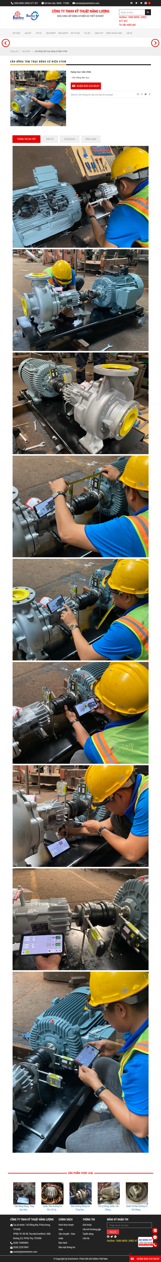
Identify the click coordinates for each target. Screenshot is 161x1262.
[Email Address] (129, 1225)
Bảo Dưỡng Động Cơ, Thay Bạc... (108, 1207)
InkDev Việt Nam (100, 1258)
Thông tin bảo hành (114, 33)
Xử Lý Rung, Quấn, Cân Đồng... (137, 1207)
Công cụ (98, 33)
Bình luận (91, 139)
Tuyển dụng (88, 1233)
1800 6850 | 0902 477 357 (26, 3)
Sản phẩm (50, 33)
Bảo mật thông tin (67, 1247)
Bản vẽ (50, 139)
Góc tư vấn (75, 33)
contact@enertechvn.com (87, 3)
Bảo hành (63, 1242)
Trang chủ (14, 51)
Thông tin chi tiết (26, 139)
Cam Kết (28, 33)
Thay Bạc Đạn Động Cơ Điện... (24, 1207)
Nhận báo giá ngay (85, 86)
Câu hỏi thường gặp (92, 1229)
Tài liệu (87, 33)
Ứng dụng (62, 33)
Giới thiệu (16, 33)
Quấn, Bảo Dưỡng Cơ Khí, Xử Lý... (80, 1207)
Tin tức (38, 33)
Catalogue (69, 139)
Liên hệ (129, 33)
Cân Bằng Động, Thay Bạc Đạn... (52, 1207)
